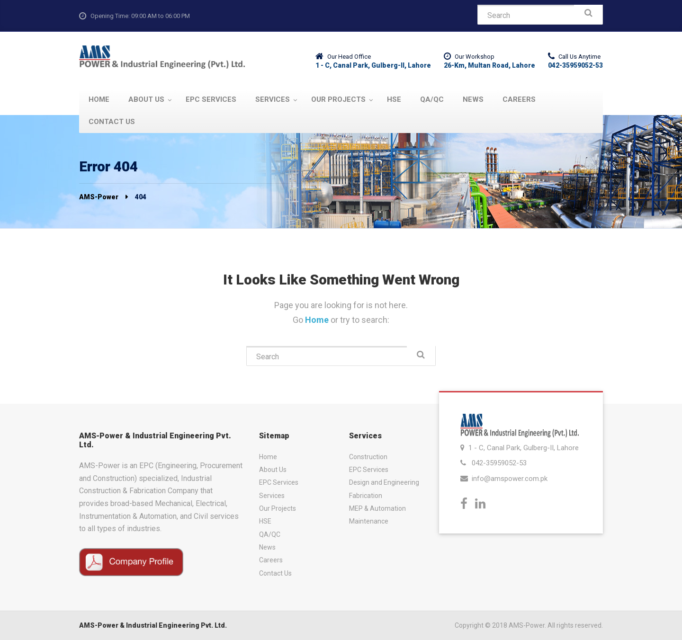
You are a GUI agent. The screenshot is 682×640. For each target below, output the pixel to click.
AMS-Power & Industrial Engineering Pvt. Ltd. (153, 625)
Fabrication (365, 495)
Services (272, 495)
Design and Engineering (384, 482)
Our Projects (277, 508)
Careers (271, 560)
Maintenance (368, 521)
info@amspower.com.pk (509, 478)
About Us (273, 469)
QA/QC (269, 534)
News (267, 547)
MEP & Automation (377, 508)
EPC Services (278, 482)
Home (318, 320)
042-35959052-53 (499, 463)
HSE (265, 521)
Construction (368, 457)
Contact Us (275, 573)
